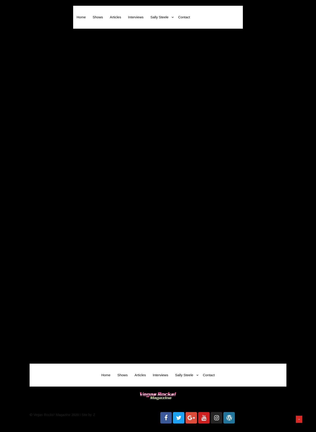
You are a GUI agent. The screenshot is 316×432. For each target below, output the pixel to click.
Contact (184, 17)
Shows (98, 17)
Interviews (136, 17)
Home (81, 17)
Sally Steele (162, 17)
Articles (115, 17)
